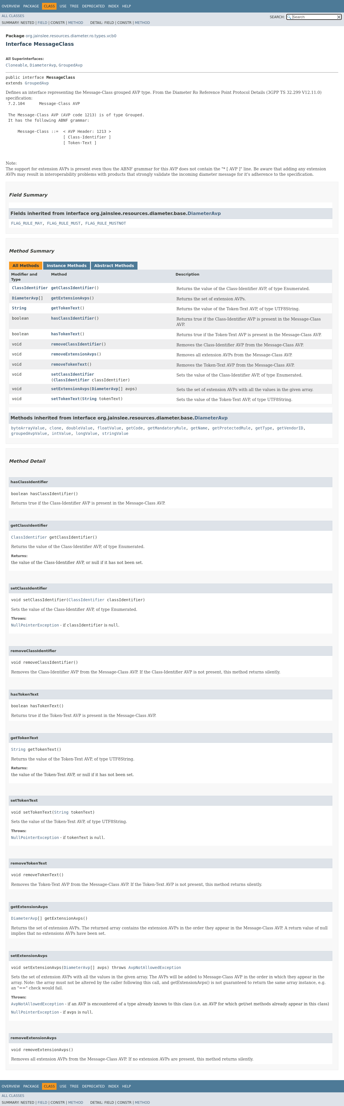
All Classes (13, 16)
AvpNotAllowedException (154, 967)
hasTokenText (65, 334)
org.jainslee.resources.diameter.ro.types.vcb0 (71, 36)
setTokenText (65, 398)
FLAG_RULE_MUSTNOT (105, 223)
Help (126, 6)
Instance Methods (66, 265)
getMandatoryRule (167, 428)
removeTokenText (69, 364)
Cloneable (16, 65)
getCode (134, 428)
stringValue (115, 433)
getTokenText (65, 308)
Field (42, 23)
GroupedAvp (70, 65)
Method (75, 23)
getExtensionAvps (70, 298)
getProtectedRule (231, 428)
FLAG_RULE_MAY (26, 223)
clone (55, 428)
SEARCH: (277, 17)
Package (31, 6)
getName (199, 428)
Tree (74, 6)
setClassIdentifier (72, 374)
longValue (86, 433)
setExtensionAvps (70, 388)
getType (263, 428)
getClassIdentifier (72, 288)
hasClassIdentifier (72, 318)
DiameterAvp (43, 65)
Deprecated (93, 6)
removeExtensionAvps (74, 354)
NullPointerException (35, 625)
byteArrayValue (28, 428)
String (19, 308)
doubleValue (79, 428)
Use (63, 6)
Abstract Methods (114, 265)
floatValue (109, 428)
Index (113, 6)
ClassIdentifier (30, 288)
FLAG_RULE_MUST (63, 223)
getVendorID (290, 428)
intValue (61, 433)
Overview (11, 6)
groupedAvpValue (29, 433)
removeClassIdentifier (76, 344)
